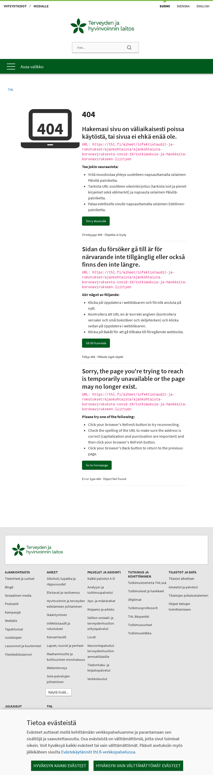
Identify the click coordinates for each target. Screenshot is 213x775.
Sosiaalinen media (19, 593)
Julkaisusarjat (163, 639)
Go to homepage (97, 463)
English (203, 6)
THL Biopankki (126, 625)
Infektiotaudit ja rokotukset (54, 629)
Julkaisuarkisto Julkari (169, 656)
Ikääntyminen (53, 618)
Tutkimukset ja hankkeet (127, 597)
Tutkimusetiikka (128, 641)
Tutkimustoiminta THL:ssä (129, 583)
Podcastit (13, 601)
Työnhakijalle (126, 699)
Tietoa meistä (126, 683)
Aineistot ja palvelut (167, 584)
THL (10, 87)
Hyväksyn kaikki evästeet (60, 765)
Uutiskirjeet (14, 635)
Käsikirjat (159, 664)
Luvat (84, 634)
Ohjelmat (123, 608)
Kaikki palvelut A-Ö (93, 576)
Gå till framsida (96, 341)
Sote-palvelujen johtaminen (54, 693)
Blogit (10, 584)
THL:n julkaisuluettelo (169, 647)
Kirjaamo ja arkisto (93, 607)
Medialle (41, 6)
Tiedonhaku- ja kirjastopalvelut (91, 665)
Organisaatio (125, 691)
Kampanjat (14, 610)
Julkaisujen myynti (167, 630)
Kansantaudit (52, 640)
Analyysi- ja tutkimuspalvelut (92, 587)
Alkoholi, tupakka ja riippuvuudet (57, 579)
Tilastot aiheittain (166, 576)
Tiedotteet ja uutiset (21, 576)
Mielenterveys (53, 682)
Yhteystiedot (15, 6)
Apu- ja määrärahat (93, 598)
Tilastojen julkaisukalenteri (165, 596)
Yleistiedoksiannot (19, 657)
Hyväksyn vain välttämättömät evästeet (138, 765)
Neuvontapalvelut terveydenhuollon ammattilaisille (93, 648)
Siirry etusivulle (96, 219)
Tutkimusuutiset (128, 633)
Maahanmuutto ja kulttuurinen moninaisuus (56, 668)
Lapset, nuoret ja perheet (55, 651)
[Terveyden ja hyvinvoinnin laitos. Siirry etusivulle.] (59, 547)
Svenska (183, 6)
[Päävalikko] (106, 64)
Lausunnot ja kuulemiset (15, 646)
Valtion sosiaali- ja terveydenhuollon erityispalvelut (93, 620)
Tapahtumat (15, 627)
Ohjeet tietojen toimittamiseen (164, 610)
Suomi (165, 6)
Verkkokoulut (89, 676)
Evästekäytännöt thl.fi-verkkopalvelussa (98, 752)
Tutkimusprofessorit (131, 616)
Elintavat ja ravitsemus (59, 590)
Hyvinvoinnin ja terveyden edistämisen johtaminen (59, 604)
